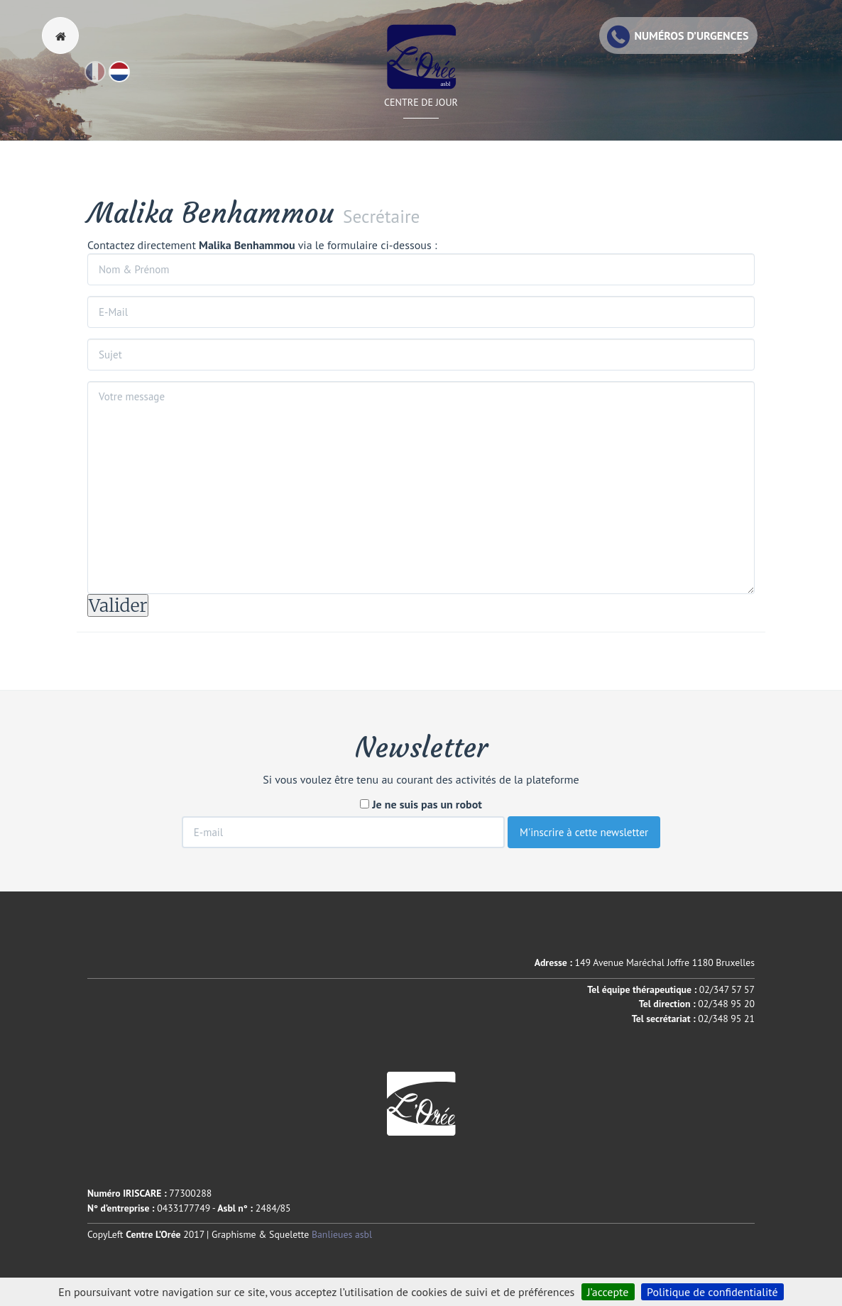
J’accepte (608, 1292)
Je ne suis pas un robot (421, 804)
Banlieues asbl (342, 1234)
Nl (129, 78)
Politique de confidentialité (712, 1292)
